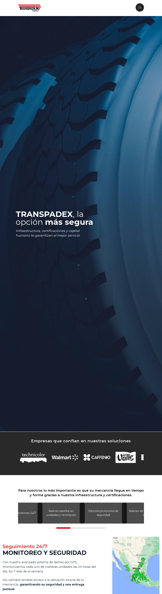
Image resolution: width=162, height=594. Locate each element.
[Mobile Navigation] (140, 7)
